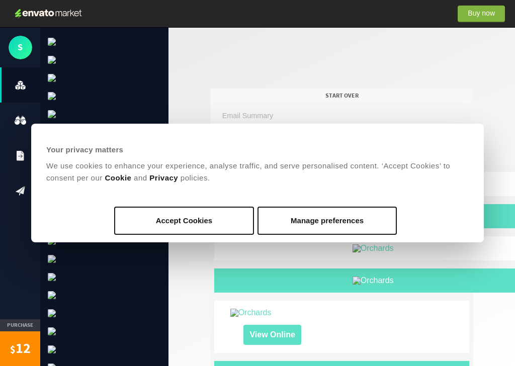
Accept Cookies (184, 220)
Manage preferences (327, 220)
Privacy (163, 177)
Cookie (118, 177)
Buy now (481, 13)
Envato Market (48, 13)
